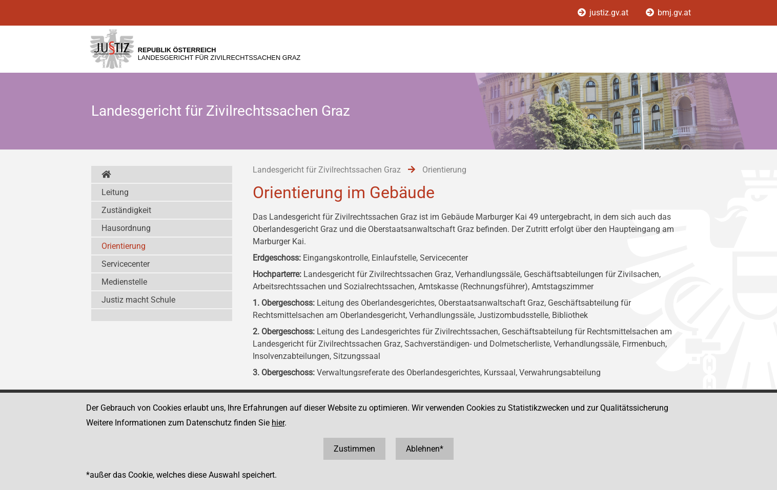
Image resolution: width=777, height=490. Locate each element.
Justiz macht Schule (138, 300)
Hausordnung (126, 228)
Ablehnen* (424, 449)
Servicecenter (125, 264)
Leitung (115, 192)
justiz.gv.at (604, 12)
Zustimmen (354, 449)
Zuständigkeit (126, 210)
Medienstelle (124, 282)
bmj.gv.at (668, 12)
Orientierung (123, 246)
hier (278, 423)
